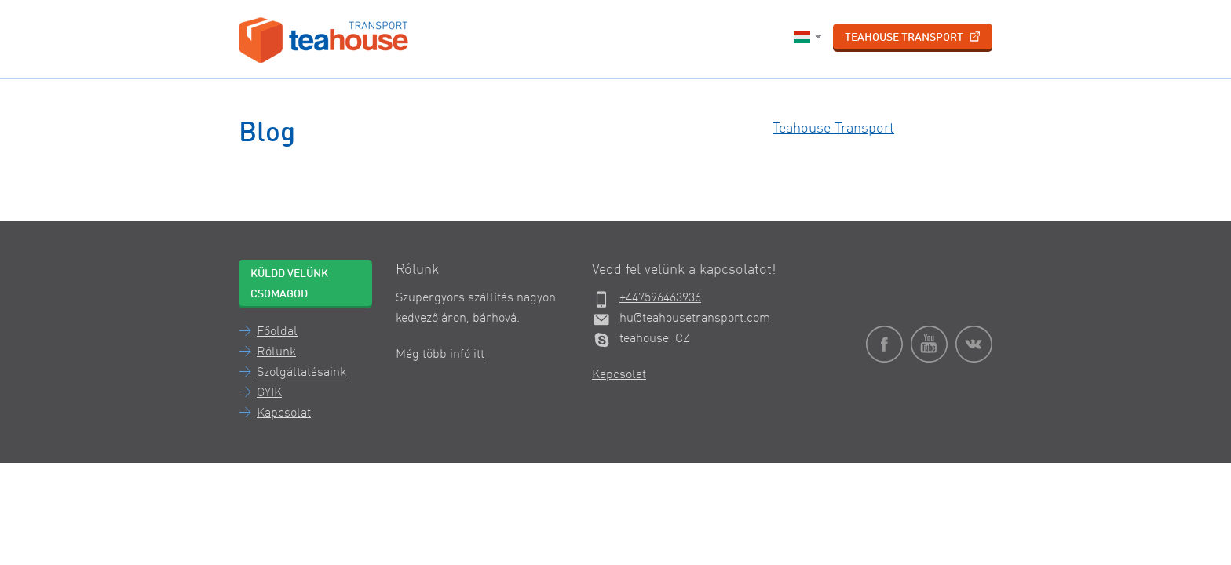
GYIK (269, 393)
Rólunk (276, 352)
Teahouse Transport (913, 37)
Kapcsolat (284, 413)
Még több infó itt (440, 354)
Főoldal (277, 332)
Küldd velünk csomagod (289, 284)
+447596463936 (660, 298)
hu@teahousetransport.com (694, 318)
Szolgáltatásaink (301, 372)
